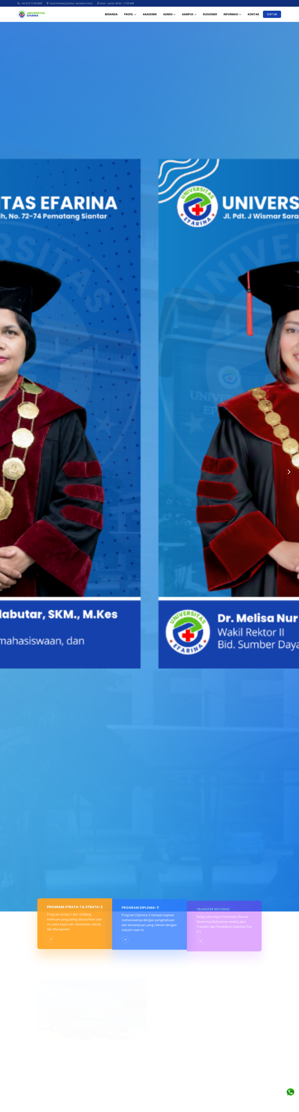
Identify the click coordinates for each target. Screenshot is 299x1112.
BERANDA (111, 14)
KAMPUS (187, 14)
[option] (149, 466)
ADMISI (168, 14)
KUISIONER (210, 14)
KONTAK (253, 14)
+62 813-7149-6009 (30, 3)
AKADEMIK (150, 14)
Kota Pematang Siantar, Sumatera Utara (69, 3)
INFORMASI (230, 14)
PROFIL (128, 14)
